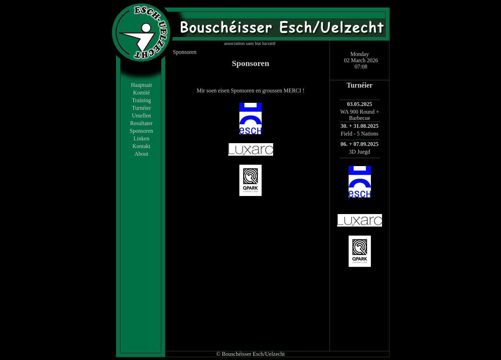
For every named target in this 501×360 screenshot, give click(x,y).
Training (141, 100)
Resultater (141, 123)
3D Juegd (359, 152)
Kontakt (142, 146)
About (142, 154)
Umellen (141, 115)
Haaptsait (141, 85)
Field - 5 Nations (360, 134)
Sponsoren (141, 131)
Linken (141, 138)
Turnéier (141, 108)
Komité (141, 93)
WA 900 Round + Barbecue (359, 115)
